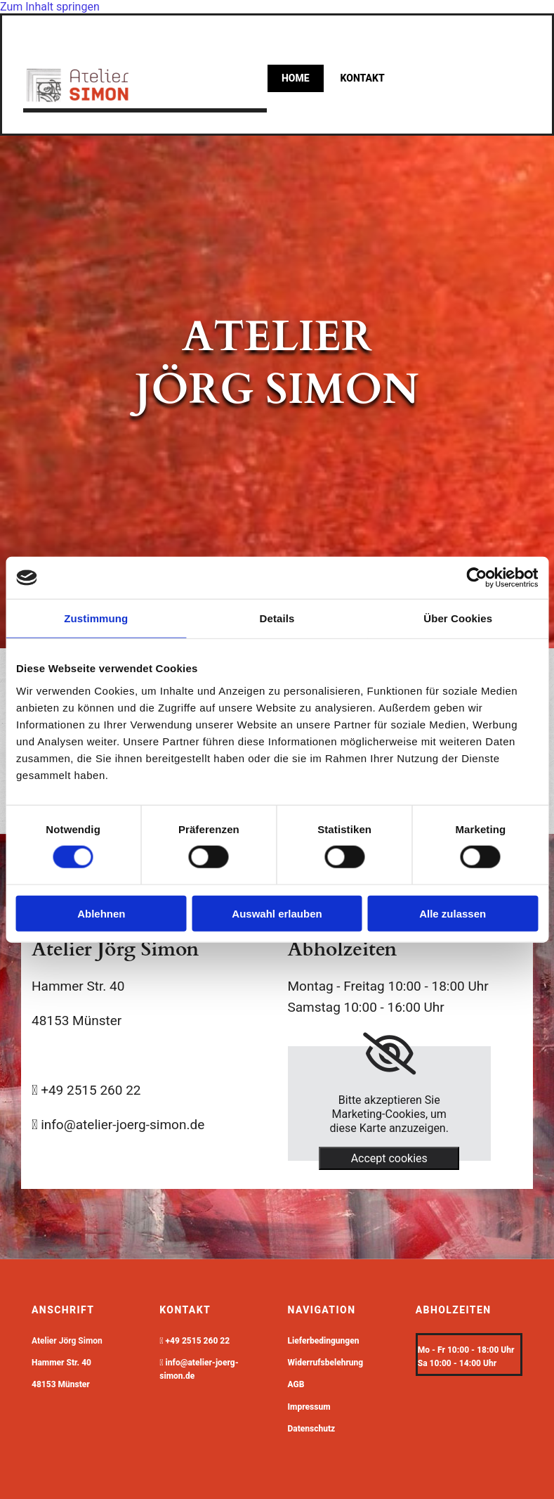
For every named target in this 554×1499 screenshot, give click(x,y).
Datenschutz (312, 1429)
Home (296, 78)
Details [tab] (277, 618)
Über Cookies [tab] (457, 618)
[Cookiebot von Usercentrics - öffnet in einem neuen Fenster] (476, 577)
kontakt (363, 78)
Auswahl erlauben (277, 913)
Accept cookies (389, 1158)
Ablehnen (101, 913)
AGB (296, 1384)
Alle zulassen (452, 913)
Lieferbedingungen (324, 1341)
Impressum (309, 1407)
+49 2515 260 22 (198, 1341)
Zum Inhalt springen (50, 6)
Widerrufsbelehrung (326, 1363)
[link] (389, 1054)
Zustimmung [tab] (96, 618)
